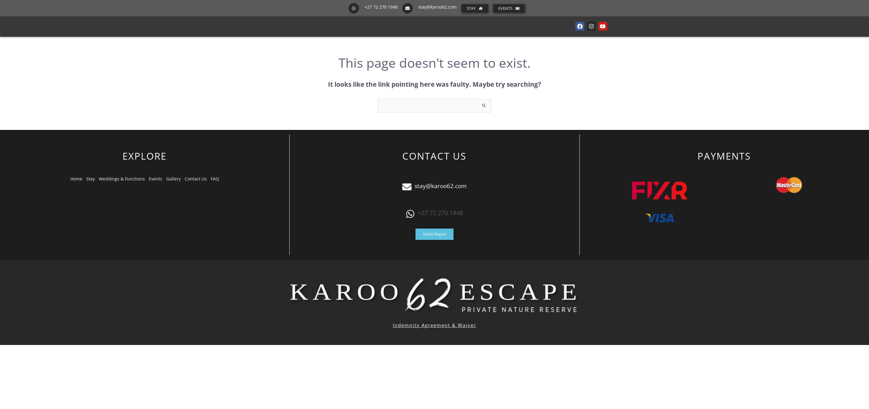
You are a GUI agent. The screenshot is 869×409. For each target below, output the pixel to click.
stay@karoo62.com (437, 7)
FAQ (215, 179)
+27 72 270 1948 (381, 7)
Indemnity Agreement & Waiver (434, 325)
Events (155, 179)
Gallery (173, 179)
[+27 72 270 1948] (354, 8)
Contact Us (196, 179)
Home (76, 179)
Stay (90, 179)
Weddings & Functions (122, 179)
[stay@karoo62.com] (407, 8)
